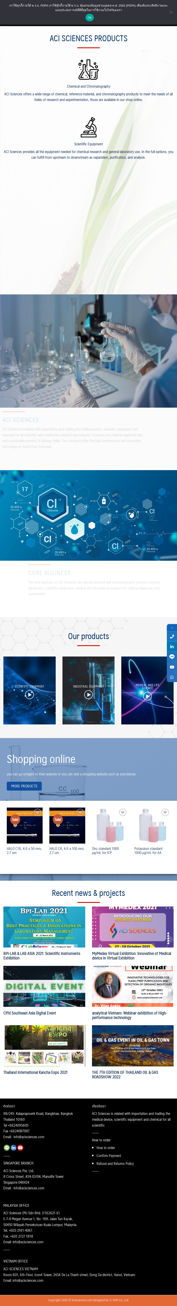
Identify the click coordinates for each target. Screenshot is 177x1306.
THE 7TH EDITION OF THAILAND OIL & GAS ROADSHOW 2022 (125, 1074)
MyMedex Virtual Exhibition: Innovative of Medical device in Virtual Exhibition (131, 955)
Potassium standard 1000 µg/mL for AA (148, 851)
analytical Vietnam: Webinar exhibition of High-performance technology (129, 1015)
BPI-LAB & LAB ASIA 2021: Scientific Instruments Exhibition (41, 955)
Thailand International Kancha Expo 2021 (35, 1072)
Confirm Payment (109, 1155)
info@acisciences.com (29, 1137)
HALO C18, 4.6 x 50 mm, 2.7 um (24, 851)
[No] (171, 13)
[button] (29, 694)
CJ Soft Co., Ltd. (119, 1300)
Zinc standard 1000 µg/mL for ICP (105, 851)
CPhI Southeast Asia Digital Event (29, 1012)
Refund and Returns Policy (115, 1163)
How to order (106, 1148)
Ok (90, 17)
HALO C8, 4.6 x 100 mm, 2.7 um (66, 851)
